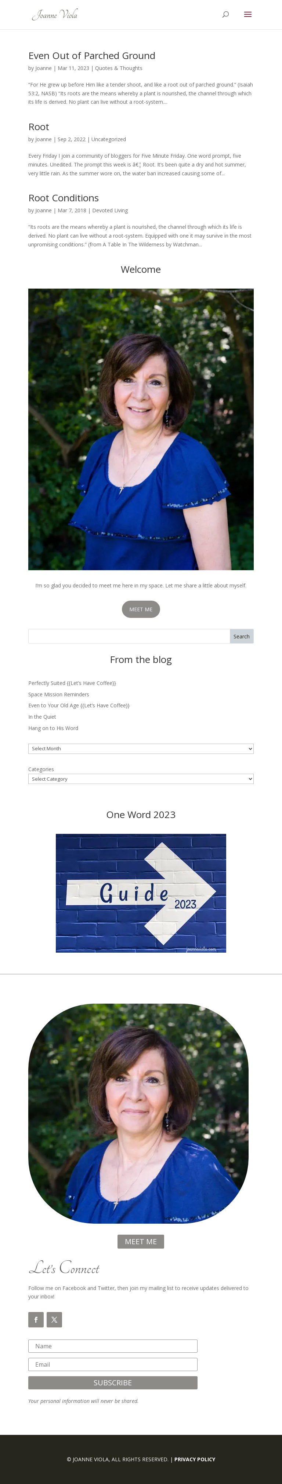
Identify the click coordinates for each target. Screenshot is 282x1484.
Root (38, 126)
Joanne (43, 68)
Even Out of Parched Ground (91, 55)
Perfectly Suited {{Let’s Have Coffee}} (72, 682)
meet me (141, 1241)
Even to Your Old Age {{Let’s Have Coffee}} (79, 705)
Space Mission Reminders (58, 694)
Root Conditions (63, 197)
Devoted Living (110, 210)
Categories (41, 769)
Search (242, 636)
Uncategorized (108, 139)
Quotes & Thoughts (118, 68)
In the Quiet (42, 716)
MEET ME (140, 609)
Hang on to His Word (53, 728)
